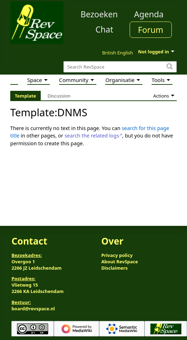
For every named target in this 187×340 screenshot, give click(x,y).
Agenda (149, 14)
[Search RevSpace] (120, 67)
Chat (104, 29)
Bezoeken (99, 14)
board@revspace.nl (33, 308)
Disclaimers (114, 268)
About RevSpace (119, 261)
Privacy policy (116, 255)
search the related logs (91, 135)
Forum (150, 29)
